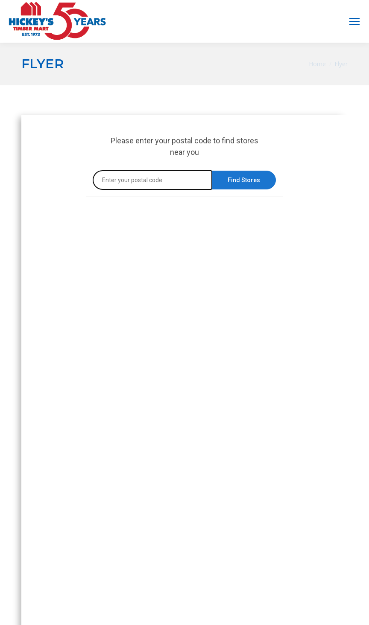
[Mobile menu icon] (354, 21)
